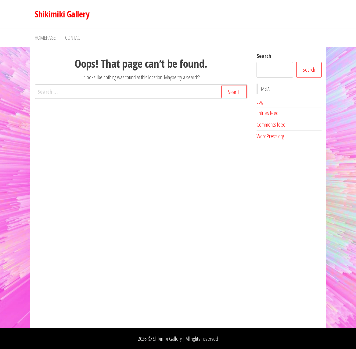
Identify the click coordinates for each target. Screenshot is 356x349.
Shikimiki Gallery (62, 14)
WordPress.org (270, 136)
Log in (262, 101)
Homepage (45, 37)
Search (264, 55)
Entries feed (268, 113)
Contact (73, 37)
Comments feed (271, 124)
